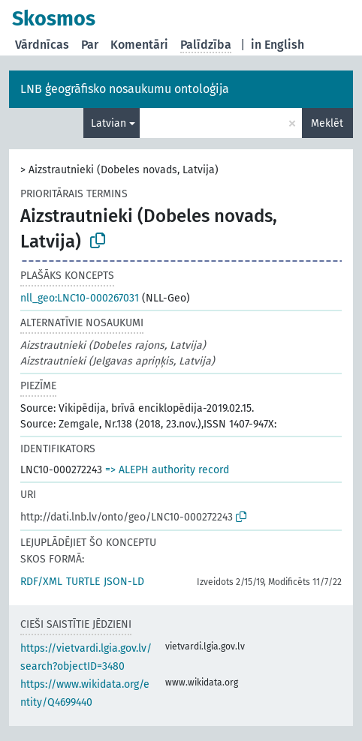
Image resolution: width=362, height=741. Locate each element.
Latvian (108, 123)
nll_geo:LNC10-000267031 (79, 298)
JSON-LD (124, 581)
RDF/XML (41, 581)
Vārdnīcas (42, 45)
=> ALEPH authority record (167, 470)
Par (89, 45)
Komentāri (139, 45)
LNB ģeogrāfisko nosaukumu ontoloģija (124, 89)
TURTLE (83, 581)
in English (277, 45)
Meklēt (327, 123)
